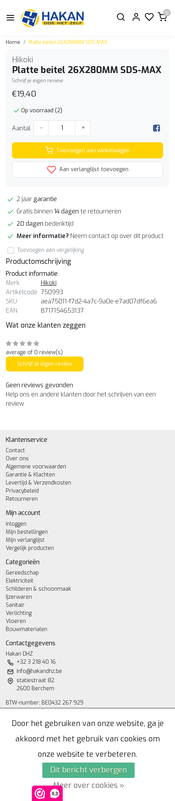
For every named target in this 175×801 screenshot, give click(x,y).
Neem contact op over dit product (116, 236)
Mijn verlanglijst (25, 540)
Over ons (17, 458)
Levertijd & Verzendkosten (38, 482)
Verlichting (19, 613)
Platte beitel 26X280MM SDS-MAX (67, 42)
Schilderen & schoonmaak (38, 589)
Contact (15, 450)
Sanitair (15, 605)
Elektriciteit (19, 581)
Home (13, 42)
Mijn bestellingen (27, 532)
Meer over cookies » (88, 785)
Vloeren (16, 621)
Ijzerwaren (19, 597)
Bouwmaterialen (26, 629)
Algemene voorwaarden (36, 466)
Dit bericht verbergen (88, 770)
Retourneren (22, 499)
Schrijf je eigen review (37, 80)
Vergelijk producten (30, 548)
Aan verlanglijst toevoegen (87, 169)
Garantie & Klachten (30, 474)
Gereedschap (22, 572)
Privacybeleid (22, 491)
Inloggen (16, 524)
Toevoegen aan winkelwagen (87, 150)
